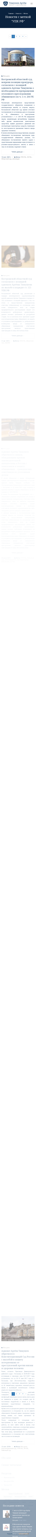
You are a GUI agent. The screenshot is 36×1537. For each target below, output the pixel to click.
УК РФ (29, 157)
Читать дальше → (18, 152)
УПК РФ (23, 157)
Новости (18, 13)
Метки (26, 13)
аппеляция (15, 159)
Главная (11, 13)
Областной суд (6, 159)
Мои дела (6, 76)
